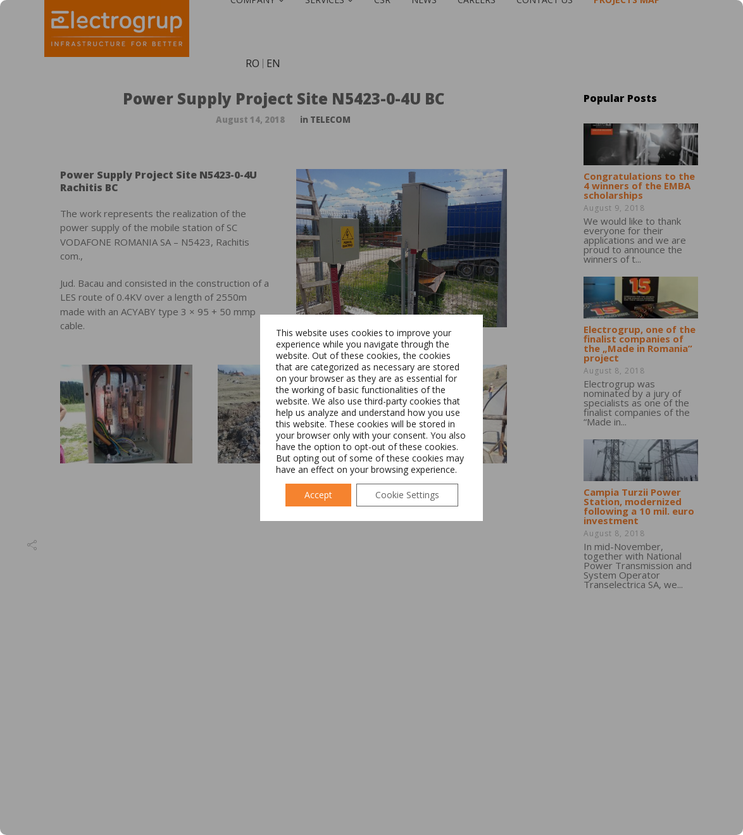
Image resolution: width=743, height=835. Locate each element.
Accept (318, 495)
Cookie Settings (407, 495)
